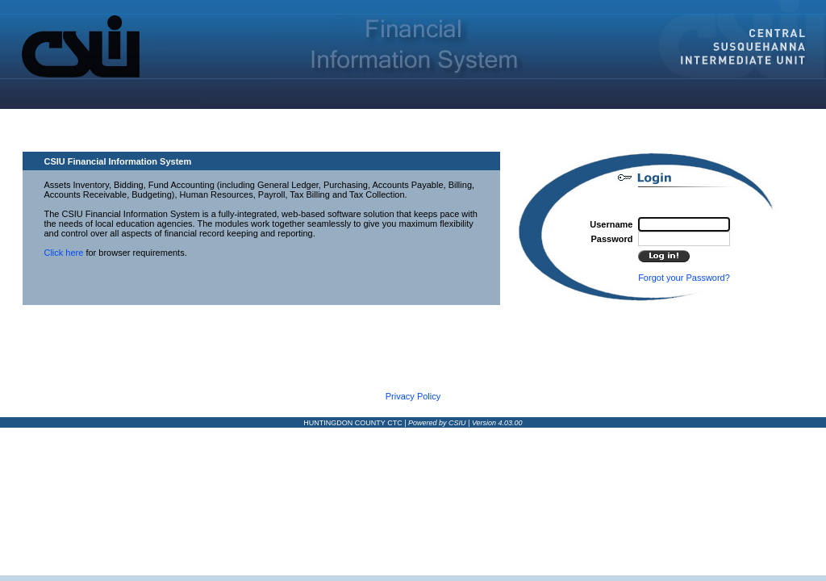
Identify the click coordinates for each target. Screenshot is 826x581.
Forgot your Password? (684, 277)
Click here (63, 252)
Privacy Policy (413, 396)
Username (611, 224)
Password (611, 239)
